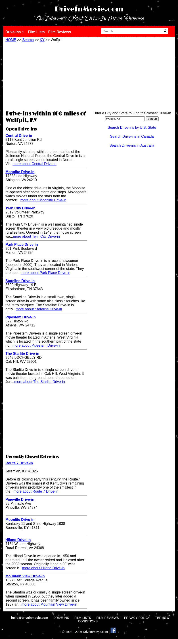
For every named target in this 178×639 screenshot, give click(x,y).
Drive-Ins (15, 32)
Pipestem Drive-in (21, 317)
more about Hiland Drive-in (43, 568)
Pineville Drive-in (20, 499)
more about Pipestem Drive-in (36, 345)
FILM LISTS (82, 617)
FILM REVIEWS (107, 617)
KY (42, 40)
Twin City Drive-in (21, 208)
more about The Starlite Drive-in (39, 382)
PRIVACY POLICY (137, 617)
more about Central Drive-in (35, 164)
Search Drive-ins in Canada (132, 136)
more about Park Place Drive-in (45, 273)
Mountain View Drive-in (25, 576)
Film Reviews (59, 32)
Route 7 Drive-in (19, 463)
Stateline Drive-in (20, 281)
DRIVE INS (61, 617)
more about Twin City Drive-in (36, 236)
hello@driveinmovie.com (30, 617)
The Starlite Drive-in (22, 353)
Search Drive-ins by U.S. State (132, 127)
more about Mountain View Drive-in (49, 604)
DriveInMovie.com (89, 9)
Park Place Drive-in (22, 244)
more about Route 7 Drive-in (35, 491)
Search (28, 40)
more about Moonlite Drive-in (43, 200)
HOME (11, 40)
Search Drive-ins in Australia (131, 145)
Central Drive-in (19, 135)
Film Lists (36, 32)
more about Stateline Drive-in (39, 309)
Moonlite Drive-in (20, 172)
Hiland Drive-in (18, 540)
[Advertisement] (46, 75)
